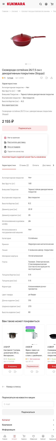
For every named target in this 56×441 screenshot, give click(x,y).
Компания (7, 424)
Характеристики (9, 165)
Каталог (6, 419)
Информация (8, 429)
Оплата (36, 165)
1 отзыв (10, 78)
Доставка (46, 165)
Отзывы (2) (24, 165)
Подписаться (28, 412)
